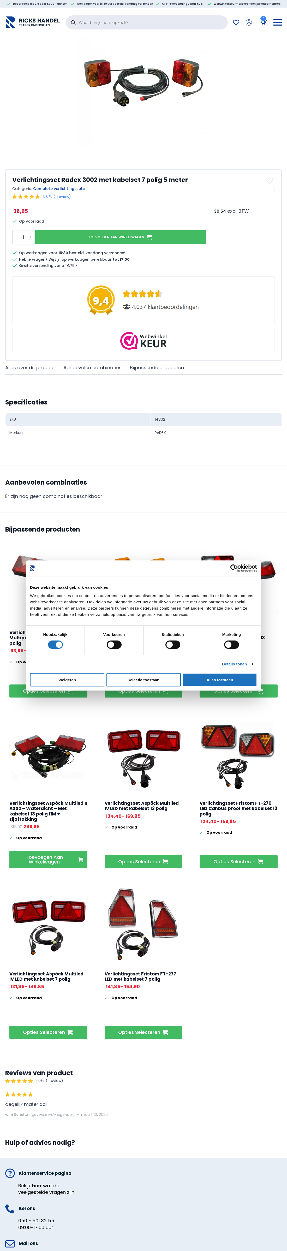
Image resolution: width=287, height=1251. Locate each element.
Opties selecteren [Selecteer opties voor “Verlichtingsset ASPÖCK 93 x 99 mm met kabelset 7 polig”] (139, 691)
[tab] (30, 368)
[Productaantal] (23, 237)
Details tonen (234, 664)
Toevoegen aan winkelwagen (115, 237)
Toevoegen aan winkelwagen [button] (44, 859)
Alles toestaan (220, 679)
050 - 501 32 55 (36, 1220)
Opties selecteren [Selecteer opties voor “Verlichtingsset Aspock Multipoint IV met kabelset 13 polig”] (44, 691)
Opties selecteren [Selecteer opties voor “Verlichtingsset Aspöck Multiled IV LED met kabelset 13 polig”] (139, 861)
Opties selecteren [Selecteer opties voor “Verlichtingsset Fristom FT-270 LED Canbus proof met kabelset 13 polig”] (234, 861)
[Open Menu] (277, 22)
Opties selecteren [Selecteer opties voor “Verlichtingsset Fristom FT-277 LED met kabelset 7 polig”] (139, 1032)
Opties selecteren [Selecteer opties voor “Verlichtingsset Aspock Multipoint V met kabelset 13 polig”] (234, 691)
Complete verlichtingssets (59, 188)
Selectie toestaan (144, 679)
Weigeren (67, 679)
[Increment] (30, 237)
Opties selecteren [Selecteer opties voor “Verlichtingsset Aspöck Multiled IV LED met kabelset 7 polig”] (44, 1032)
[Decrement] (16, 237)
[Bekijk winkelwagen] (263, 22)
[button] (270, 180)
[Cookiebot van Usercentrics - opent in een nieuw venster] (234, 568)
